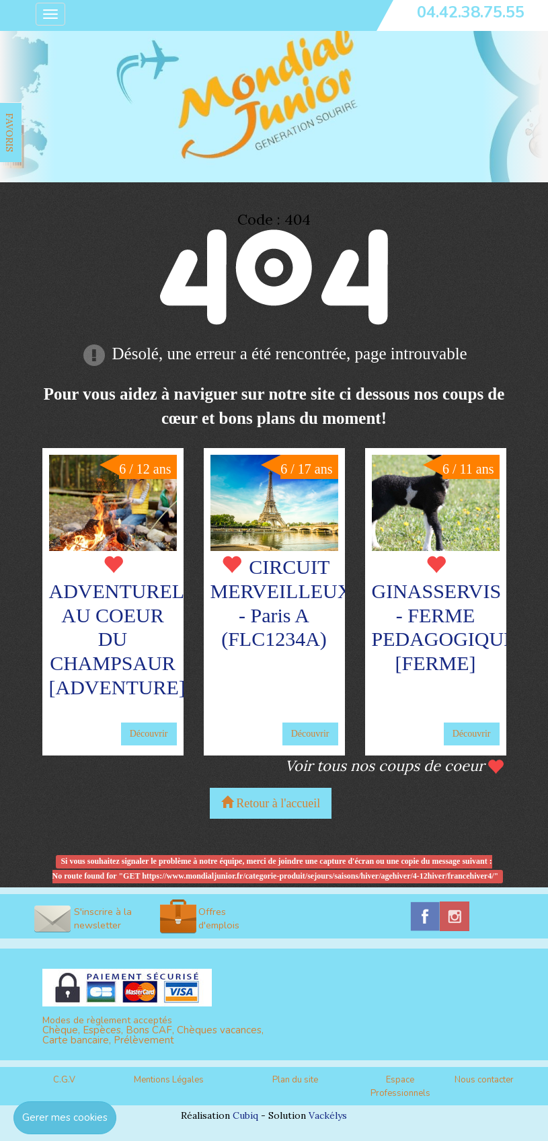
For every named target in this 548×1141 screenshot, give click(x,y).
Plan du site (295, 1080)
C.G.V (64, 1080)
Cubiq (245, 1115)
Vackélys (328, 1115)
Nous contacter (484, 1080)
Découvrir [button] (149, 734)
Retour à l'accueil (271, 803)
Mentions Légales (169, 1080)
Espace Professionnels (400, 1087)
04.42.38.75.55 (470, 12)
